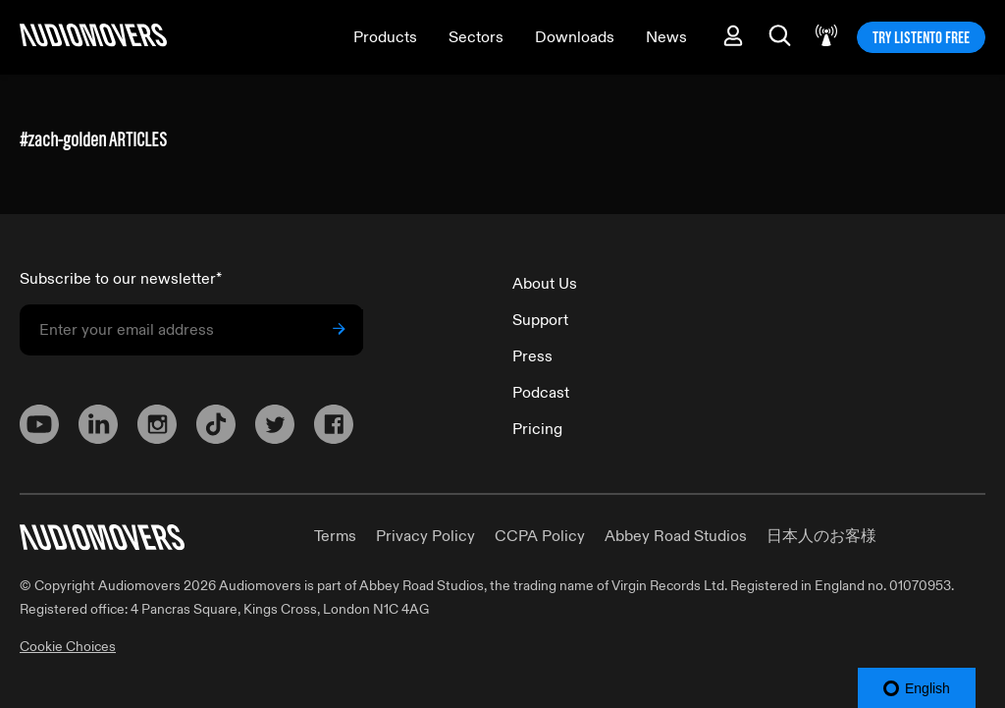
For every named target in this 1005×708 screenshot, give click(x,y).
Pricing (537, 429)
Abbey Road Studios (676, 536)
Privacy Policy (425, 536)
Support (540, 320)
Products (385, 37)
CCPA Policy (540, 536)
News (666, 37)
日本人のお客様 (821, 536)
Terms (335, 536)
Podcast (540, 393)
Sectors (476, 37)
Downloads (574, 37)
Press (532, 356)
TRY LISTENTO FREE (921, 37)
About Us (544, 284)
